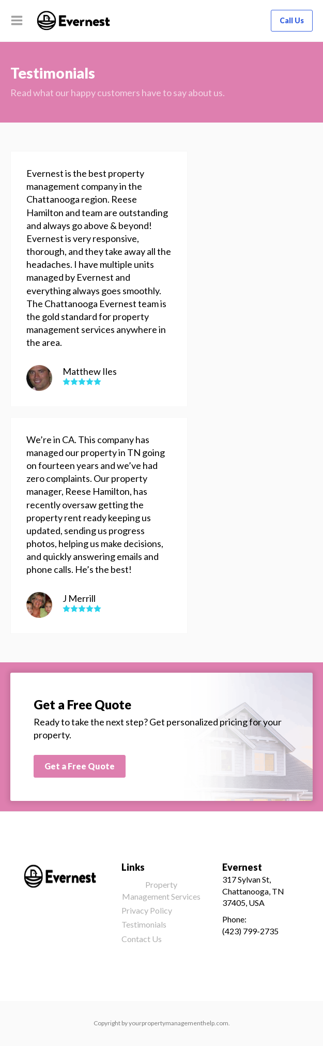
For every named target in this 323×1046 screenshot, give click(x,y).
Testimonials (143, 924)
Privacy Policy (146, 910)
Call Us (292, 20)
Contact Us (141, 939)
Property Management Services (161, 890)
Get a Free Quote (79, 766)
